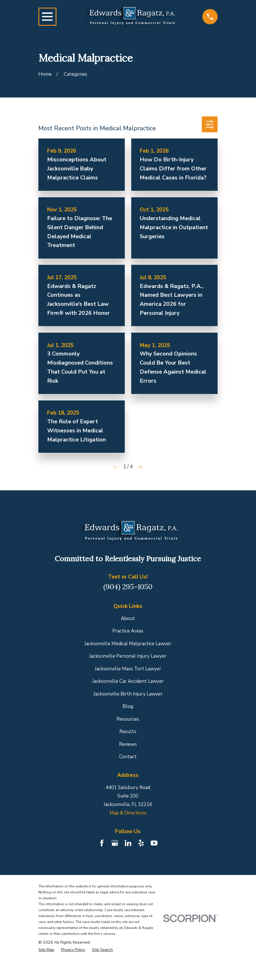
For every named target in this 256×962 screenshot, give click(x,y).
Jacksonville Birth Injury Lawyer (128, 694)
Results (127, 731)
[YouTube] (154, 843)
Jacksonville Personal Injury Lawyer (128, 656)
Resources (128, 719)
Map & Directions (128, 813)
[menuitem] (46, 949)
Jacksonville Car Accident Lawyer (128, 681)
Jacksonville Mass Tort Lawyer (128, 669)
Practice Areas (127, 631)
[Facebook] (102, 843)
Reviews (128, 744)
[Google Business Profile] (114, 843)
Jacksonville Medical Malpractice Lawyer (127, 643)
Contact (128, 756)
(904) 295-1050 (127, 586)
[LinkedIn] (128, 843)
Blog (127, 706)
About (128, 618)
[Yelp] (141, 843)
